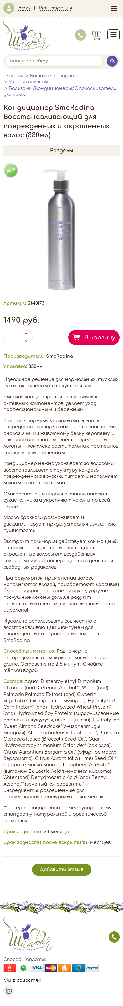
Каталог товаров (52, 75)
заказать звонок (114, 937)
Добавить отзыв (62, 869)
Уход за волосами (30, 81)
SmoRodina (59, 356)
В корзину (100, 337)
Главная (13, 75)
